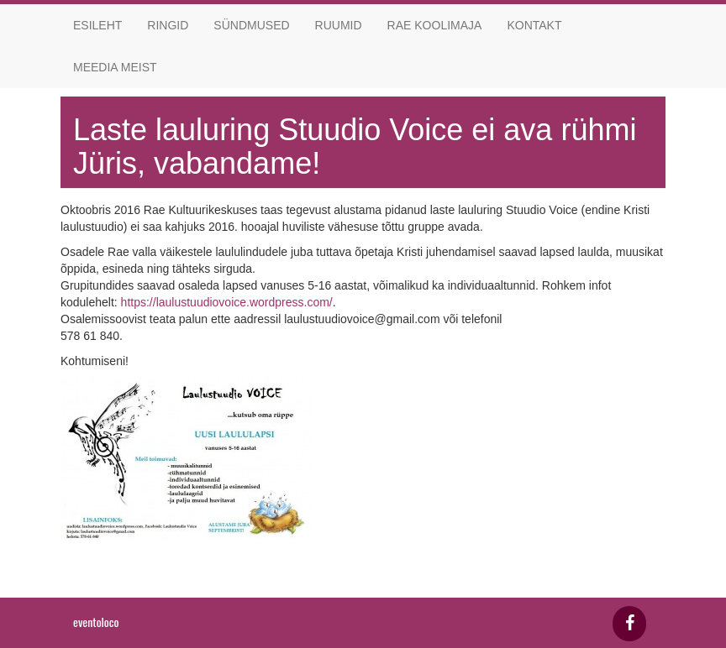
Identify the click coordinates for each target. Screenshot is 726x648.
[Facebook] (629, 623)
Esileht (97, 25)
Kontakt (534, 25)
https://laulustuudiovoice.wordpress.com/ (227, 302)
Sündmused (251, 25)
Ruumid (338, 25)
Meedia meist (115, 67)
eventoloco (95, 621)
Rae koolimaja (434, 25)
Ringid (167, 25)
